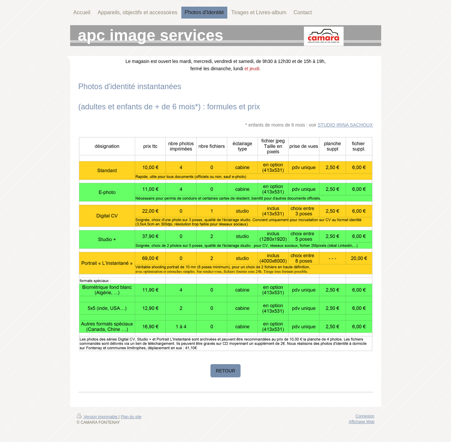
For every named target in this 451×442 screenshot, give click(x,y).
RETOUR (225, 370)
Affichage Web (362, 421)
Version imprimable (98, 416)
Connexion (364, 416)
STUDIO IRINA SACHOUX (345, 125)
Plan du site (131, 416)
